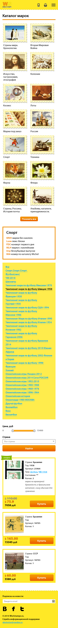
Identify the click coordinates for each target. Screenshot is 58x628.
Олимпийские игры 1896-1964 (22, 392)
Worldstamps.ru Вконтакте (4, 608)
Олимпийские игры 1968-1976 (22, 388)
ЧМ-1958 (42, 471)
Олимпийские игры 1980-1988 (22, 384)
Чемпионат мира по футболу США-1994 (27, 307)
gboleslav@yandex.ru (12, 622)
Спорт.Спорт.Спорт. (16, 270)
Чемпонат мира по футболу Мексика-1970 (29, 285)
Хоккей (10, 370)
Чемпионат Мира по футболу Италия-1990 (29, 318)
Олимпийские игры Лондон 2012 (24, 373)
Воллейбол (11, 407)
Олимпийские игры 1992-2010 (22, 381)
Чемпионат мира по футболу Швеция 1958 (29, 288)
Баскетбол (11, 414)
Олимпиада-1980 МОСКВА (20, 399)
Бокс (8, 410)
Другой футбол (14, 403)
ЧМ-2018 (10, 277)
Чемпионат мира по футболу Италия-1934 (29, 322)
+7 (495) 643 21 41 (39, 5)
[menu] (54, 5)
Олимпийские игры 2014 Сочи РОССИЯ (27, 377)
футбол (33, 471)
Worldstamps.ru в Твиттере (22, 608)
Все (7, 266)
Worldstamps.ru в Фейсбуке (13, 608)
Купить (41, 504)
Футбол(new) (13, 274)
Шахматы (11, 281)
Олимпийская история (18, 396)
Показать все (29, 218)
